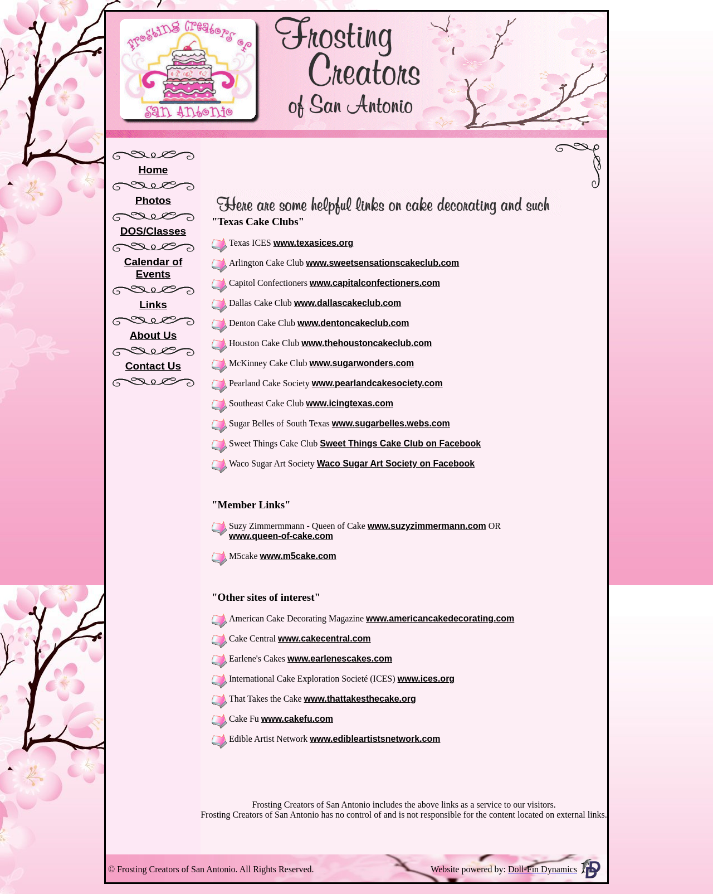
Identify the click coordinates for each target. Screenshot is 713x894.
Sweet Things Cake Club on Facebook (400, 443)
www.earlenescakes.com (339, 658)
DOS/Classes (153, 231)
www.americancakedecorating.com (440, 618)
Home (153, 170)
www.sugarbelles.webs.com (391, 423)
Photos (153, 200)
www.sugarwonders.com (361, 363)
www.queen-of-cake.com (281, 536)
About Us (153, 335)
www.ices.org (426, 678)
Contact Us (153, 366)
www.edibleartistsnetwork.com (375, 739)
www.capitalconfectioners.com (375, 283)
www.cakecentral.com (324, 638)
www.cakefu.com (297, 718)
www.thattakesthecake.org (360, 698)
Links (153, 304)
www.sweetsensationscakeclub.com (382, 263)
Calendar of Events (153, 268)
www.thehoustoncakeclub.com (366, 343)
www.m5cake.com (298, 556)
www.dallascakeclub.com (347, 303)
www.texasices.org (313, 242)
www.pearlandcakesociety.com (377, 383)
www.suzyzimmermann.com (427, 526)
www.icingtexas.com (349, 403)
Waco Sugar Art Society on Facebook (396, 463)
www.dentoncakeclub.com (353, 323)
